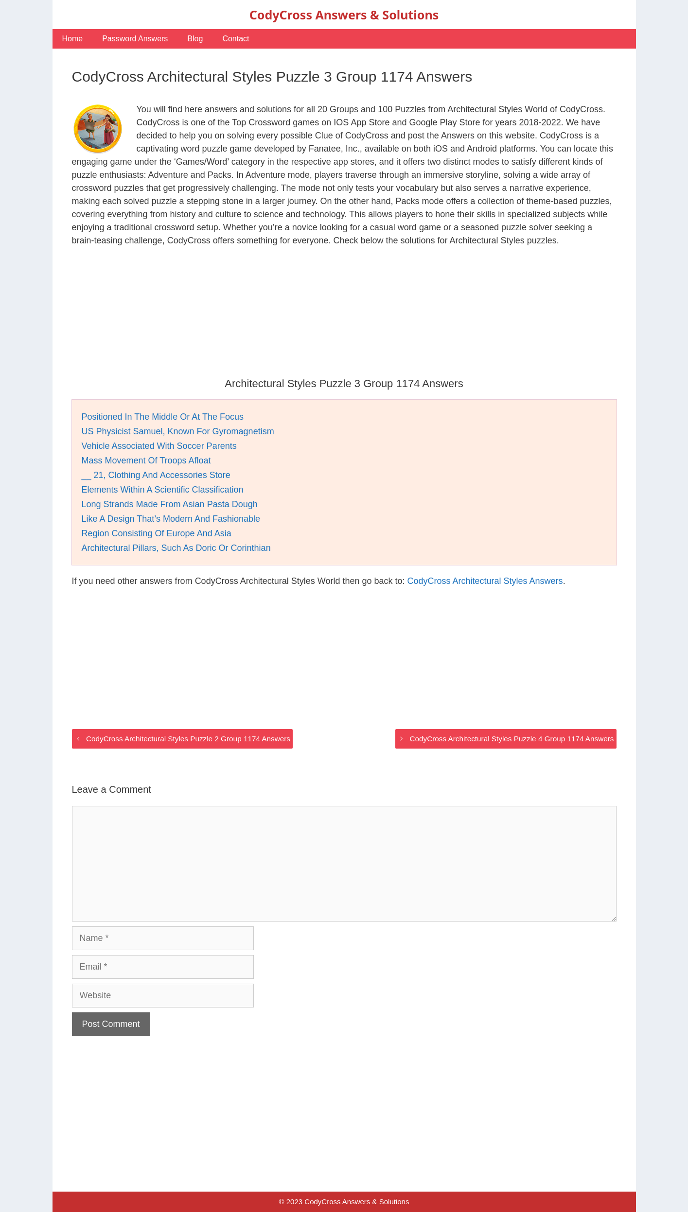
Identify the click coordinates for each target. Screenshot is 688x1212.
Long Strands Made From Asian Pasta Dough (170, 504)
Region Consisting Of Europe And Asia (156, 533)
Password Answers (135, 38)
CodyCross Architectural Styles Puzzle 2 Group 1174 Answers (188, 738)
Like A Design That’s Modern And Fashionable (171, 519)
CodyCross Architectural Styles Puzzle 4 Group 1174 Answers (511, 738)
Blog (195, 38)
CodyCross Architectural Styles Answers (485, 581)
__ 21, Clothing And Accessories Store (156, 475)
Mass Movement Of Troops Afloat (146, 460)
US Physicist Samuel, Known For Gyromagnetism (178, 431)
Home (72, 38)
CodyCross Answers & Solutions (344, 14)
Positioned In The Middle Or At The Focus (163, 417)
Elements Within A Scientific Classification (163, 490)
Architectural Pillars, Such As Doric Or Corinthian (176, 548)
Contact (235, 38)
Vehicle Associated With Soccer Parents (159, 446)
